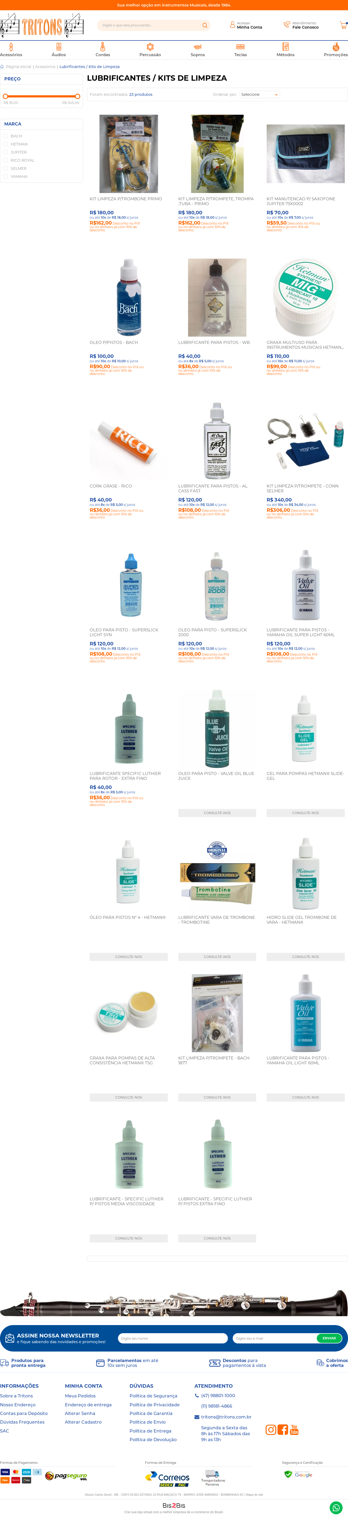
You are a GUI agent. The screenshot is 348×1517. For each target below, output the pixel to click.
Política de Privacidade (155, 1404)
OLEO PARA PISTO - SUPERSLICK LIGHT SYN (124, 632)
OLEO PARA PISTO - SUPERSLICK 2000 (212, 632)
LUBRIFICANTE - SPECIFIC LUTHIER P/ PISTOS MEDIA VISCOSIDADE (126, 1201)
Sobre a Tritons (16, 1396)
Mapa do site (254, 1494)
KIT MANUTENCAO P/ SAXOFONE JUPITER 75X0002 (301, 201)
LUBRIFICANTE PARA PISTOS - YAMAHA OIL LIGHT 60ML (298, 1060)
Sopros (198, 49)
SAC (4, 1431)
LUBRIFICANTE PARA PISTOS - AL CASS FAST (213, 488)
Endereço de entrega (88, 1404)
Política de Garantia (151, 1413)
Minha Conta (249, 27)
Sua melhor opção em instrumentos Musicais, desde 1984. (174, 5)
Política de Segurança (154, 1396)
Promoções (336, 49)
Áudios (59, 49)
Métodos (286, 49)
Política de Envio (148, 1422)
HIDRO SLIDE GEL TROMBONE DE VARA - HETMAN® (302, 920)
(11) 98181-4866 (216, 1406)
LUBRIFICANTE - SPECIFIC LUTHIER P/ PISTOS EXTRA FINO (215, 1201)
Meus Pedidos (80, 1396)
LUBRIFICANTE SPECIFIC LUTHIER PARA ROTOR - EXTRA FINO (125, 776)
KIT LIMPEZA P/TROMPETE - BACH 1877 (213, 1060)
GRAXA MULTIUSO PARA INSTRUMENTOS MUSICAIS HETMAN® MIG (305, 347)
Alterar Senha (80, 1413)
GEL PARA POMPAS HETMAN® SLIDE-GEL (305, 776)
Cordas (103, 49)
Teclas (240, 49)
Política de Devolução (153, 1439)
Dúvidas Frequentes (22, 1422)
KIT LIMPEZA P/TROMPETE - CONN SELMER (303, 488)
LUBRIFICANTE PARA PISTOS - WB (214, 342)
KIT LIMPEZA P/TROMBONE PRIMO (126, 198)
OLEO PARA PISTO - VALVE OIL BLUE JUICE (216, 776)
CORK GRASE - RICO (111, 486)
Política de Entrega (151, 1431)
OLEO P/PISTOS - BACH (114, 342)
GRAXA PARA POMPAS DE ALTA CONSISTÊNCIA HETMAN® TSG (122, 1060)
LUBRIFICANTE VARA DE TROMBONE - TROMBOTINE (216, 920)
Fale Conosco (306, 27)
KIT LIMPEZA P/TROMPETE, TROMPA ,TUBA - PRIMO (216, 201)
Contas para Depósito (24, 1413)
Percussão (150, 49)
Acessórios (11, 49)
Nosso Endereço (18, 1404)
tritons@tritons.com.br (226, 1417)
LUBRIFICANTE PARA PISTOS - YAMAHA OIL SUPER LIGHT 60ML (301, 632)
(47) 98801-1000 (336, 1507)
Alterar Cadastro (83, 1422)
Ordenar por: (225, 94)
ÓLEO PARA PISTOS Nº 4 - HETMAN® (128, 917)
